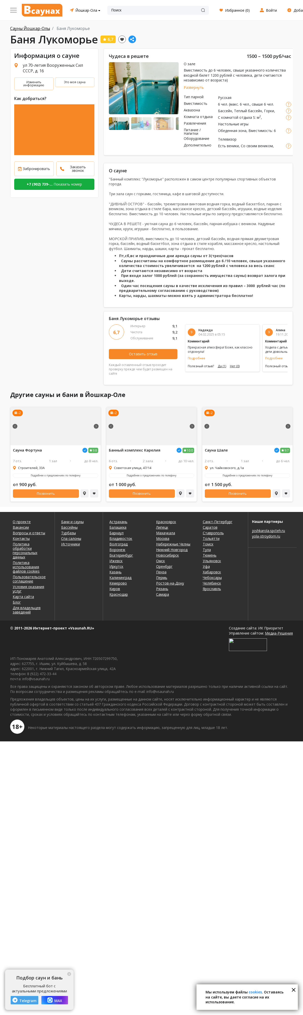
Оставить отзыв (143, 354)
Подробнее (196, 358)
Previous (116, 88)
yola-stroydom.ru (266, 536)
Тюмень (209, 555)
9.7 (286, 450)
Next (171, 88)
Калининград (120, 577)
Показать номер (54, 184)
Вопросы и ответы (29, 533)
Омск (160, 561)
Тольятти (211, 538)
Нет (235, 366)
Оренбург (164, 566)
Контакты (21, 538)
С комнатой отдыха (235, 117)
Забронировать (36, 168)
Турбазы (68, 533)
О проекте (22, 522)
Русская (224, 97)
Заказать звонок (78, 168)
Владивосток (120, 538)
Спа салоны (71, 538)
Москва (162, 538)
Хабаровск (212, 572)
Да (222, 366)
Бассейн (225, 110)
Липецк (162, 527)
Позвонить (46, 493)
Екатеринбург (121, 555)
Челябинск (212, 583)
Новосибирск (167, 555)
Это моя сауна (75, 82)
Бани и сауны (72, 522)
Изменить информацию (33, 83)
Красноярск (166, 522)
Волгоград (118, 544)
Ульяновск (212, 561)
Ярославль (212, 589)
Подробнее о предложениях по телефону (55, 475)
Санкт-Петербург (217, 522)
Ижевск (116, 561)
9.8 (95, 450)
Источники (70, 544)
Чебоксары (212, 577)
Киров (114, 589)
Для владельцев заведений (27, 610)
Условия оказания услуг (28, 589)
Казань (115, 572)
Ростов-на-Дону (170, 583)
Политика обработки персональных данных (25, 550)
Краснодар (118, 594)
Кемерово (118, 583)
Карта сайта (23, 596)
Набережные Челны (173, 544)
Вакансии (21, 527)
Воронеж (117, 549)
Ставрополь (213, 533)
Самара (162, 594)
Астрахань (118, 522)
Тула (207, 549)
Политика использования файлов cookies (26, 566)
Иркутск (116, 566)
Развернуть (194, 87)
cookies (255, 992)
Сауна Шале (216, 450)
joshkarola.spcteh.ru (268, 530)
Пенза (161, 572)
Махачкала (165, 533)
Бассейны (69, 527)
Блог (17, 602)
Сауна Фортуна (27, 450)
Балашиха (117, 527)
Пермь (161, 577)
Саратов (210, 527)
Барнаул (116, 533)
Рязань (162, 589)
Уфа (206, 566)
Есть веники (228, 145)
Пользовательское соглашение (29, 579)
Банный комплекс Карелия (134, 450)
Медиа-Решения (279, 633)
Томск (208, 544)
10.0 (190, 450)
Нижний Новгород (172, 549)
